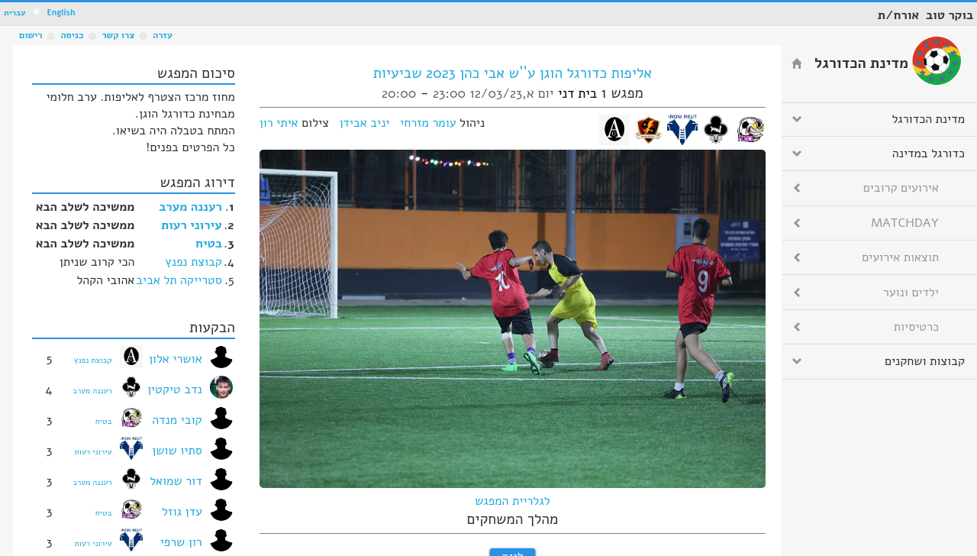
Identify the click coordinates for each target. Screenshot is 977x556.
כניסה (71, 35)
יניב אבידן (364, 123)
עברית (15, 12)
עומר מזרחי (428, 123)
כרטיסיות (916, 326)
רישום (30, 35)
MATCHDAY (905, 223)
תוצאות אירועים (900, 257)
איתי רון (279, 123)
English (61, 12)
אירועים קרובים (901, 187)
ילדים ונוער (911, 292)
